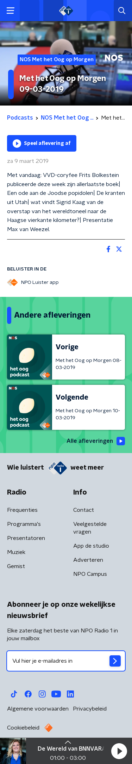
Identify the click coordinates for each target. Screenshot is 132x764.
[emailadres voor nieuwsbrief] (66, 661)
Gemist (16, 566)
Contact (83, 510)
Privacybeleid (90, 709)
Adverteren (88, 560)
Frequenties (22, 510)
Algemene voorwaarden (38, 709)
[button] (119, 751)
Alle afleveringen (96, 441)
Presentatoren (26, 538)
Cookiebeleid (23, 728)
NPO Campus (90, 574)
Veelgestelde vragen (90, 528)
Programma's (24, 524)
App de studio (91, 546)
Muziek (16, 552)
